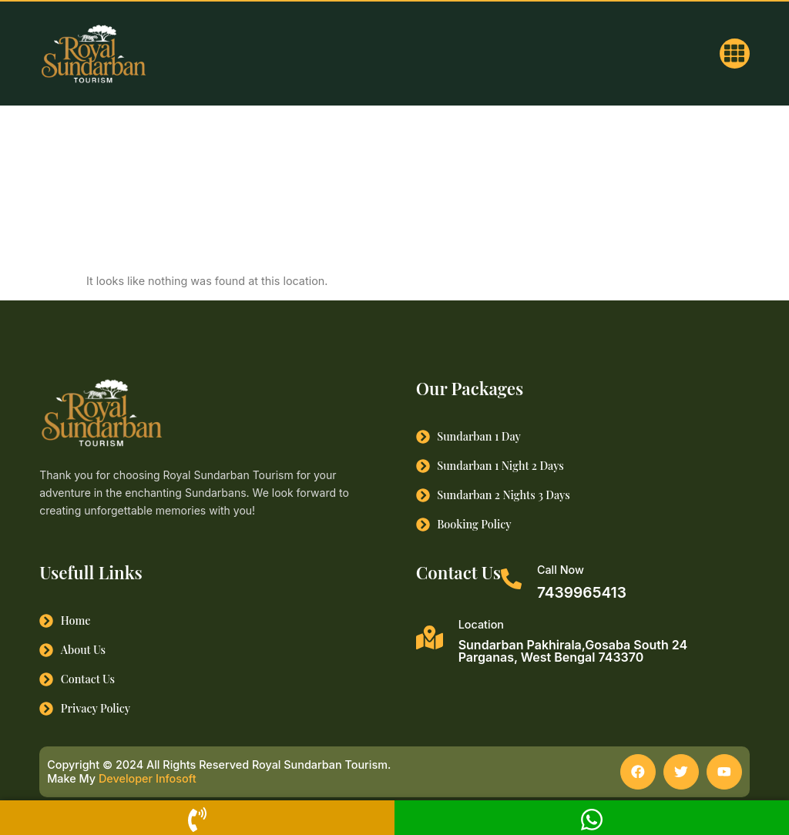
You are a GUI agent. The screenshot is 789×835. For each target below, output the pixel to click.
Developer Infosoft (147, 780)
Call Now (560, 569)
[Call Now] (511, 578)
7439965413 (581, 592)
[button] (735, 54)
